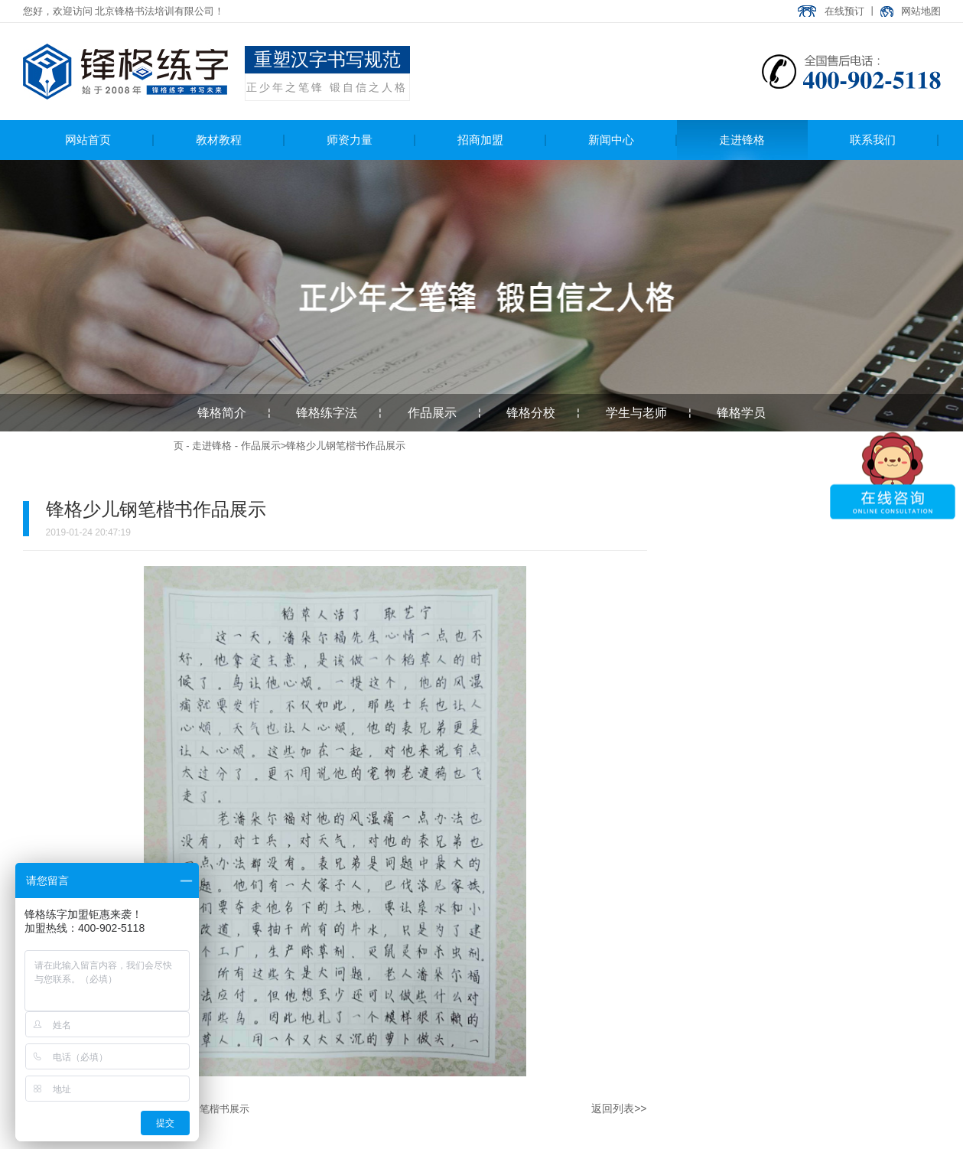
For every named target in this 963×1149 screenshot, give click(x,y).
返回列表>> (618, 1108)
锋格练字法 (326, 412)
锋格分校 (530, 412)
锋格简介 (221, 412)
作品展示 (432, 412)
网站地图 (921, 11)
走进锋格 (212, 445)
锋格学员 (741, 412)
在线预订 (844, 11)
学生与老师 (636, 412)
